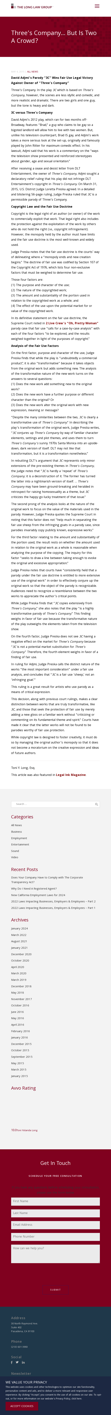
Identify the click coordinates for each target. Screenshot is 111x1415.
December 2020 (21, 954)
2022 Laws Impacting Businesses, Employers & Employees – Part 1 (53, 908)
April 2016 (17, 1025)
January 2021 (19, 948)
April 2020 (17, 967)
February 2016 (20, 1031)
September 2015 (21, 1057)
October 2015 (20, 1050)
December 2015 (21, 1044)
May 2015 (17, 1063)
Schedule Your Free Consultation (55, 1176)
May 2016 (17, 1018)
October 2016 (20, 1005)
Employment (19, 838)
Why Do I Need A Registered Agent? (34, 889)
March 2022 (18, 935)
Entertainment (20, 844)
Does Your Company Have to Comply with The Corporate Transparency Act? (47, 880)
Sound (15, 851)
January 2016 (19, 1037)
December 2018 (21, 986)
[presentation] (39, 1276)
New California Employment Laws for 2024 (38, 895)
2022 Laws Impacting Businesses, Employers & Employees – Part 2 (53, 901)
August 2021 (19, 941)
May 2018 (17, 993)
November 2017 (21, 999)
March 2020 (18, 973)
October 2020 (20, 961)
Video (14, 857)
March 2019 (18, 980)
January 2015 (19, 1076)
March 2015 (18, 1070)
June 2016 (17, 1012)
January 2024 (19, 928)
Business (16, 832)
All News (32, 72)
